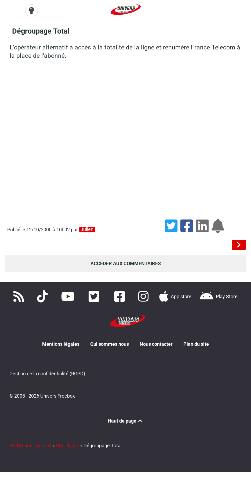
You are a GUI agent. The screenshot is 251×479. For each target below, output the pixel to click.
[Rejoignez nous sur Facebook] (121, 296)
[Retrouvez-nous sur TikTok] (43, 296)
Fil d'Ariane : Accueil (30, 445)
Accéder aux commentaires (125, 263)
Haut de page (126, 421)
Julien (87, 229)
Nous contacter (156, 344)
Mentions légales (60, 344)
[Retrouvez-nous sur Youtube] (69, 296)
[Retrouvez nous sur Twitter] (95, 296)
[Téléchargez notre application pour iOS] (175, 296)
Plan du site (196, 344)
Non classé (67, 445)
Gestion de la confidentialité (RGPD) (47, 373)
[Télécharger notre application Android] (218, 296)
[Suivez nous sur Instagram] (144, 296)
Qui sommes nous (109, 344)
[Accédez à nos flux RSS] (20, 296)
